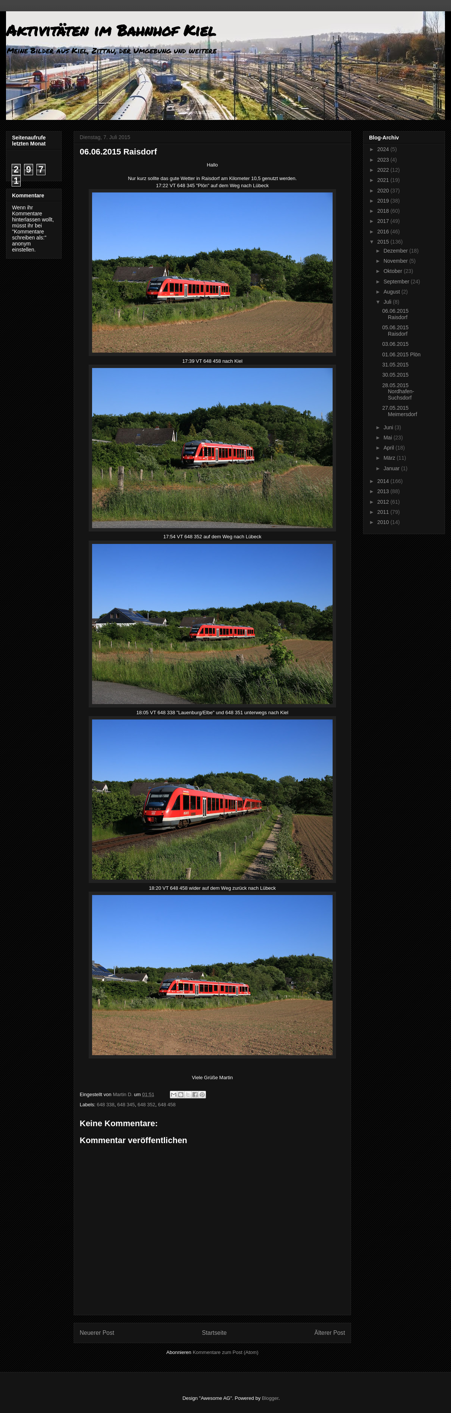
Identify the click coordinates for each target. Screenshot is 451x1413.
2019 (383, 201)
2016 (383, 232)
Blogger (270, 1398)
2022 (383, 170)
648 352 (146, 1104)
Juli (388, 302)
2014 (383, 481)
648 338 (106, 1104)
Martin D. (123, 1094)
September (396, 282)
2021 (383, 180)
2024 (383, 149)
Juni (389, 427)
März (390, 458)
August (392, 292)
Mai (388, 438)
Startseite (214, 1333)
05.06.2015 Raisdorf (395, 330)
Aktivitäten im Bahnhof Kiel (111, 30)
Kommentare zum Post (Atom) (226, 1352)
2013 (383, 491)
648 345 (126, 1104)
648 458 (167, 1104)
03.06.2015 (395, 344)
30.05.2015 (395, 375)
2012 (383, 502)
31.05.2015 (395, 365)
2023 (383, 160)
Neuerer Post (97, 1333)
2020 (383, 191)
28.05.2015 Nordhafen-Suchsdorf (398, 391)
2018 (383, 211)
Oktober (393, 271)
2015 (383, 242)
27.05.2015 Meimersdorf (399, 411)
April (389, 448)
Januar (392, 468)
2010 (383, 522)
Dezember (396, 251)
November (396, 261)
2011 (383, 512)
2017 (383, 221)
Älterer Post (330, 1333)
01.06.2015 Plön (401, 354)
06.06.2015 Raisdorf (395, 314)
